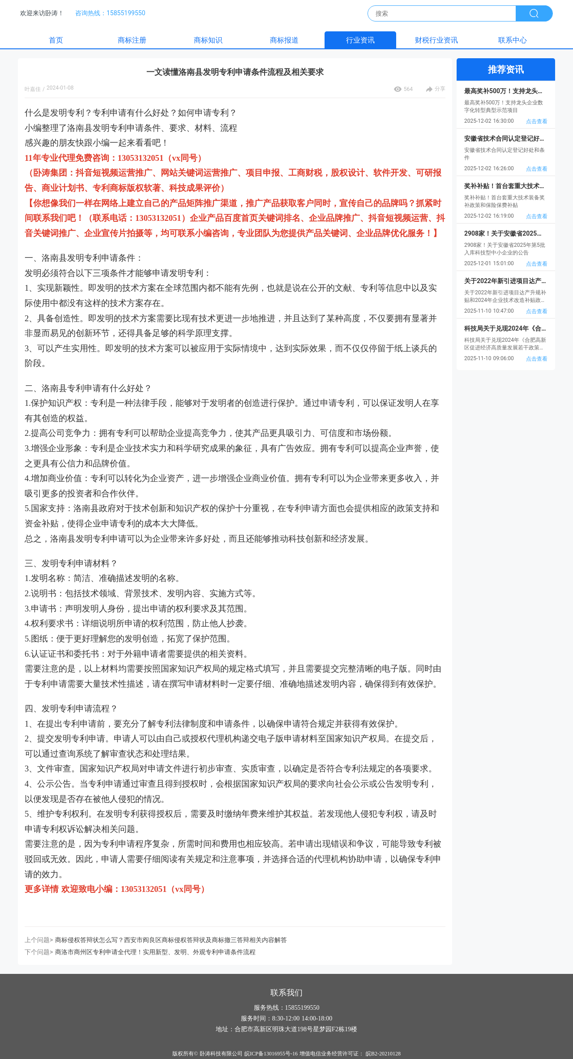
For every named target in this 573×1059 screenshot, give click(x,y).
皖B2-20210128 (383, 1053)
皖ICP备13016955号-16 (271, 1053)
